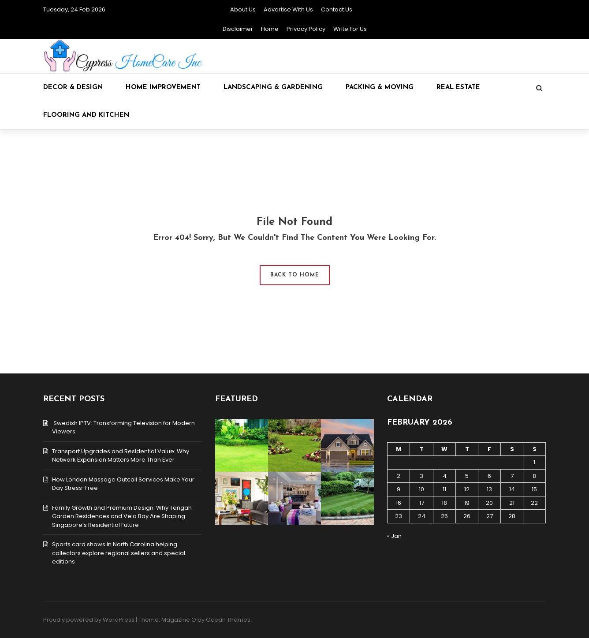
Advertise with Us (288, 9)
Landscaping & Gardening (273, 87)
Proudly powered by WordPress (88, 620)
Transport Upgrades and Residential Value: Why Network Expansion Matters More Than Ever (120, 455)
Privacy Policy (306, 29)
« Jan (394, 536)
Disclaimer (238, 29)
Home (270, 29)
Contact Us (336, 9)
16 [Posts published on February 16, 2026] (398, 503)
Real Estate (458, 87)
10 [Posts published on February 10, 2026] (421, 489)
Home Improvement (163, 87)
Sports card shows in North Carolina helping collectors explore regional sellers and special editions (118, 553)
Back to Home (294, 275)
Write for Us (350, 29)
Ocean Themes (228, 620)
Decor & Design (73, 87)
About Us (243, 9)
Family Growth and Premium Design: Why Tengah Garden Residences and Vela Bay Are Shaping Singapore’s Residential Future (122, 516)
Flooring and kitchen (86, 115)
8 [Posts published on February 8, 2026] (534, 476)
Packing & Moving (380, 87)
